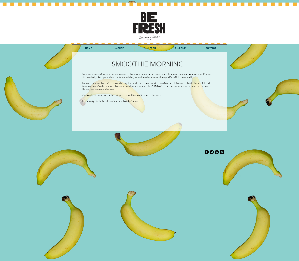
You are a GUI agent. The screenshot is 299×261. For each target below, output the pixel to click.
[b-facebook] (207, 152)
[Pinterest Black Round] (217, 152)
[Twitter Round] (212, 152)
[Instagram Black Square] (222, 152)
